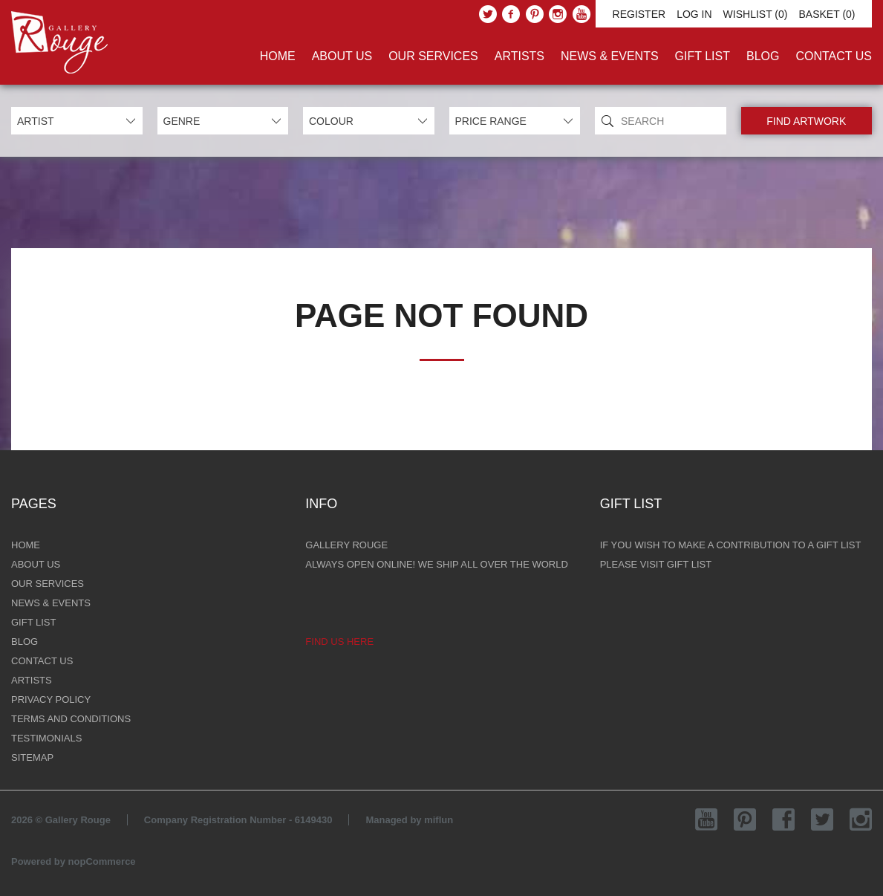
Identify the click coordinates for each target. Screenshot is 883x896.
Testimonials (46, 738)
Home (278, 56)
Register (639, 14)
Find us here (339, 641)
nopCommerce (102, 861)
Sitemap (32, 757)
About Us (342, 56)
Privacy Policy (51, 699)
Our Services (433, 56)
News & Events (610, 56)
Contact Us (833, 56)
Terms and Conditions (71, 718)
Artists (519, 56)
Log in (694, 14)
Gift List (702, 56)
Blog (762, 56)
